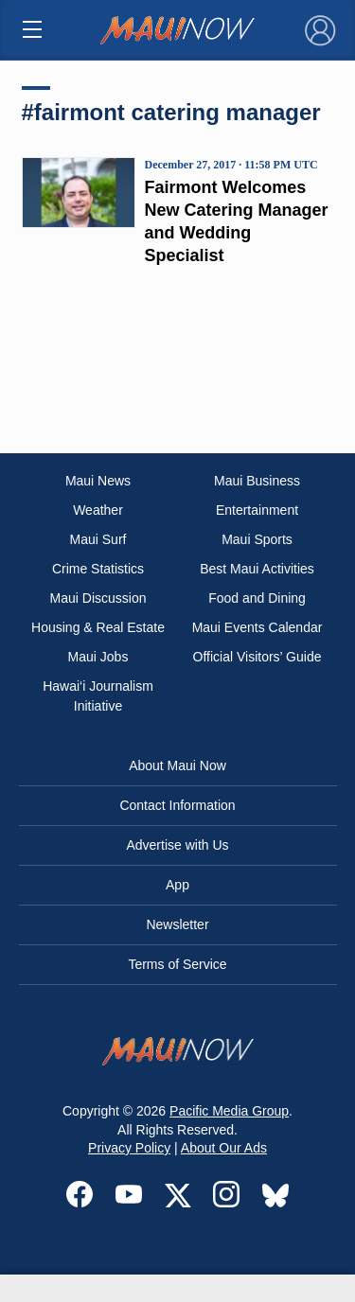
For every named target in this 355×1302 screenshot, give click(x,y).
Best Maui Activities (257, 568)
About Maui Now (177, 765)
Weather (98, 510)
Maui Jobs (98, 656)
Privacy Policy (129, 1147)
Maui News (98, 480)
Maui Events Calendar (257, 627)
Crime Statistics (98, 568)
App (177, 884)
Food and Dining (257, 598)
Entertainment (257, 510)
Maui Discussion (98, 598)
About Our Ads (224, 1147)
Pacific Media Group (229, 1110)
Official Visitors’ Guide (257, 656)
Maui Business (257, 480)
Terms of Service (177, 964)
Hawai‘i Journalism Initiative (98, 695)
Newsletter (177, 924)
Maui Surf (98, 539)
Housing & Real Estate (98, 627)
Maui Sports (257, 539)
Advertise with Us (177, 845)
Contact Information (177, 805)
